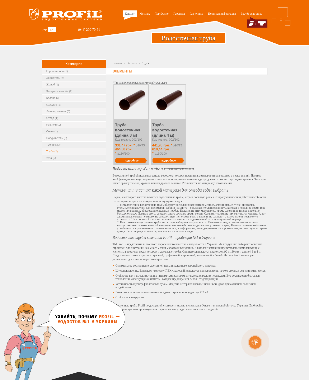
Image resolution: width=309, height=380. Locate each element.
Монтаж (145, 13)
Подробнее (131, 160)
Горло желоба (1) (57, 71)
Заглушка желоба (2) (59, 91)
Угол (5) (51, 158)
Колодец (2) (53, 104)
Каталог (129, 14)
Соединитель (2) (56, 138)
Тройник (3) (53, 144)
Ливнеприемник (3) (58, 111)
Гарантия (179, 13)
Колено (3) (53, 97)
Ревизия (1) (53, 124)
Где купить (196, 13)
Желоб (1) (52, 84)
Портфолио (162, 13)
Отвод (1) (52, 117)
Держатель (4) (55, 77)
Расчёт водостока (251, 13)
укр (44, 29)
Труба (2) (52, 151)
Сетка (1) (52, 131)
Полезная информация (222, 13)
